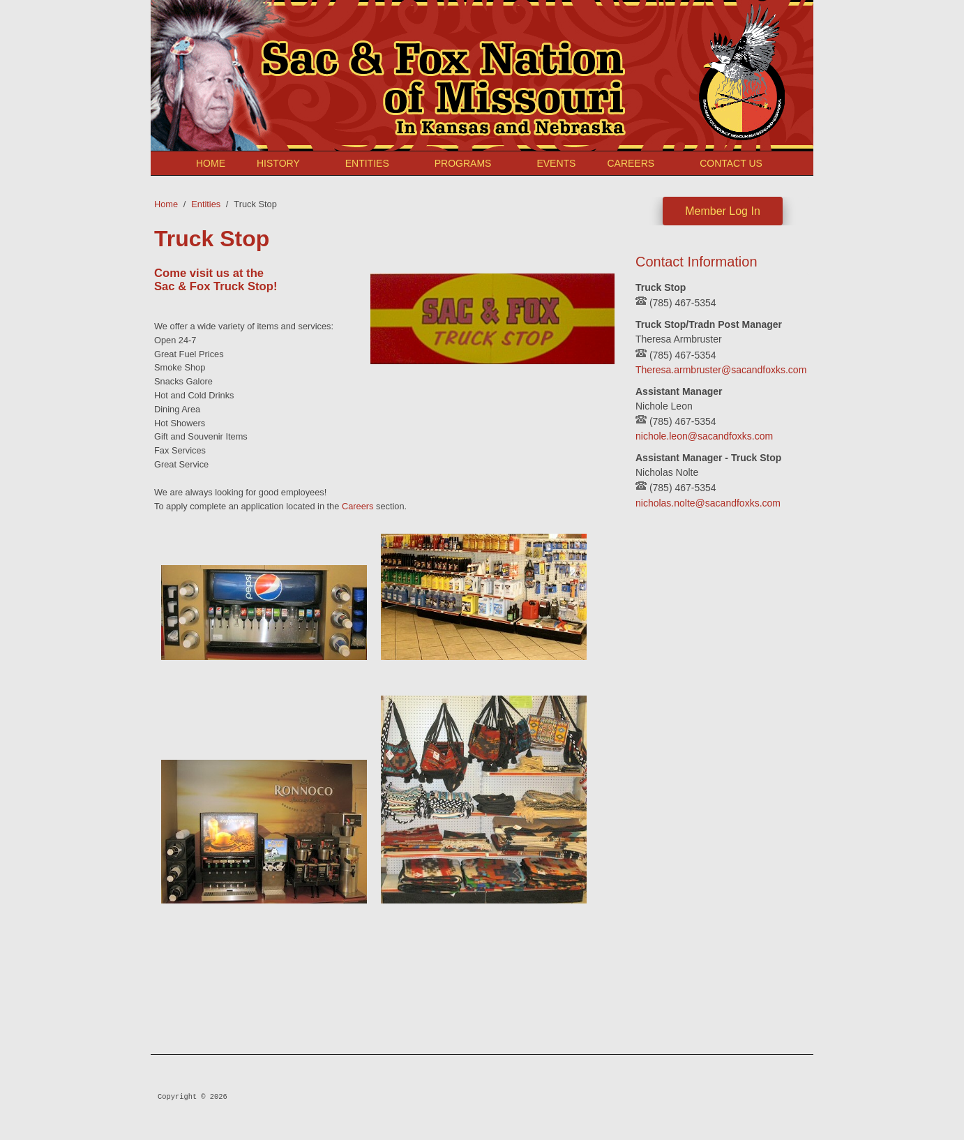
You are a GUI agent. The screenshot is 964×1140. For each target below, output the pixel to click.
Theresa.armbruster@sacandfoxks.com (720, 369)
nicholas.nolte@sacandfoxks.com (708, 503)
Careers (630, 163)
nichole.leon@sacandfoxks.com (704, 436)
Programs (463, 163)
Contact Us (731, 163)
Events (555, 163)
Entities (367, 163)
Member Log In (722, 211)
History (278, 163)
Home (210, 163)
